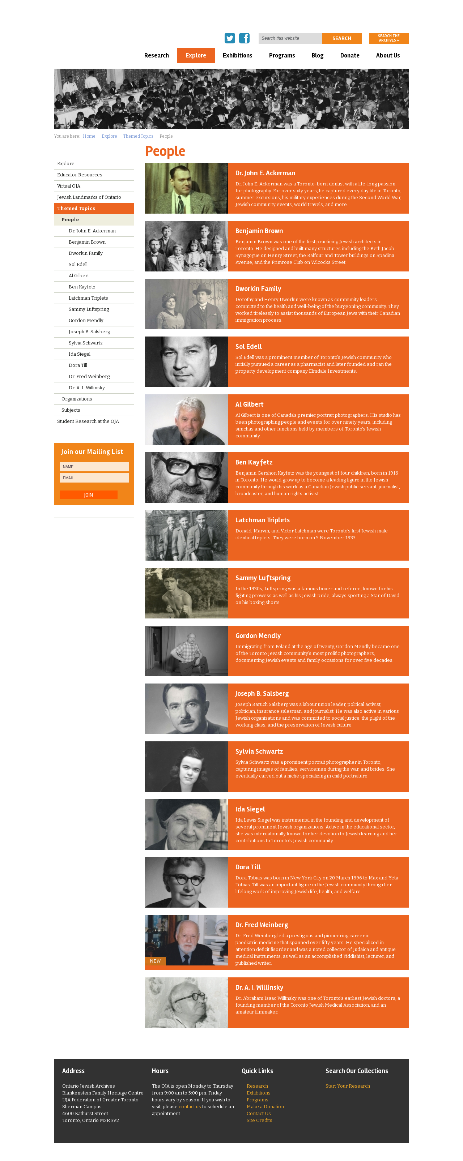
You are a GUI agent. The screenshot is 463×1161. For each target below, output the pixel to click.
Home (89, 136)
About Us (388, 55)
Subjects (70, 410)
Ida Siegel (250, 809)
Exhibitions (237, 55)
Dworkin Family (258, 288)
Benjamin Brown (259, 231)
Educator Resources (79, 174)
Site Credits (259, 1120)
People (70, 219)
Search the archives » (389, 38)
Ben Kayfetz (254, 462)
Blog (318, 55)
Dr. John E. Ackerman (265, 173)
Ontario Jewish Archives (95, 20)
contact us (190, 1106)
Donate (350, 55)
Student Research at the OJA (88, 421)
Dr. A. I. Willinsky (259, 987)
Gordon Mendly (258, 635)
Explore (196, 55)
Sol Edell (248, 346)
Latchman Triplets (262, 520)
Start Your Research (348, 1086)
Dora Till (248, 867)
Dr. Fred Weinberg (261, 925)
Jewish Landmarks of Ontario (89, 197)
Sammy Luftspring (263, 578)
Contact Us (259, 1113)
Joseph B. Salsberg (262, 693)
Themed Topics (138, 136)
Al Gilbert (249, 404)
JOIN (88, 495)
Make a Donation (265, 1106)
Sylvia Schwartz (259, 751)
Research (156, 55)
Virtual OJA (68, 186)
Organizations (76, 399)
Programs (282, 55)
